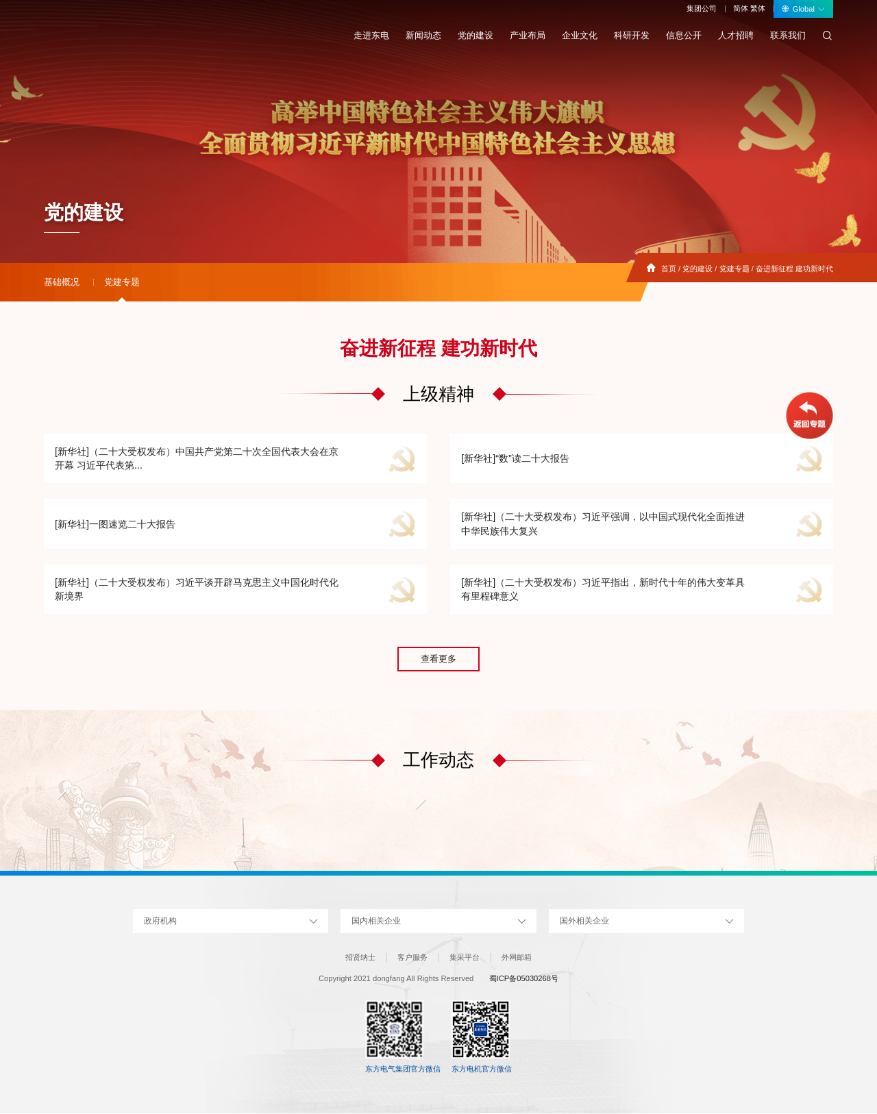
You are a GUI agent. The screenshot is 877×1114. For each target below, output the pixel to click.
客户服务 (412, 958)
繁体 (757, 8)
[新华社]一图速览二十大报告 (115, 524)
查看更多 (438, 660)
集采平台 (464, 958)
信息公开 (684, 35)
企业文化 (579, 35)
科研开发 (632, 35)
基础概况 (61, 282)
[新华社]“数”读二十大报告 (515, 458)
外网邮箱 (517, 958)
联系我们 (788, 35)
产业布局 (527, 35)
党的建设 (475, 35)
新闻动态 (423, 35)
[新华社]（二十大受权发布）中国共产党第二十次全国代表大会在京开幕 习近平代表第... (196, 458)
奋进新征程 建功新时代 (794, 268)
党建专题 (734, 268)
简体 (740, 8)
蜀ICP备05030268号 (523, 980)
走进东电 (371, 35)
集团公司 (702, 8)
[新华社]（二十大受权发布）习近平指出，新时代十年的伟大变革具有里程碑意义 (603, 590)
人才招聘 (736, 35)
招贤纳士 (360, 958)
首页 (668, 268)
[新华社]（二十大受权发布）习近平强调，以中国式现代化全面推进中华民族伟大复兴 (603, 524)
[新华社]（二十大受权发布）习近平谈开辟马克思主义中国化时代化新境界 (196, 590)
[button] (62, 800)
